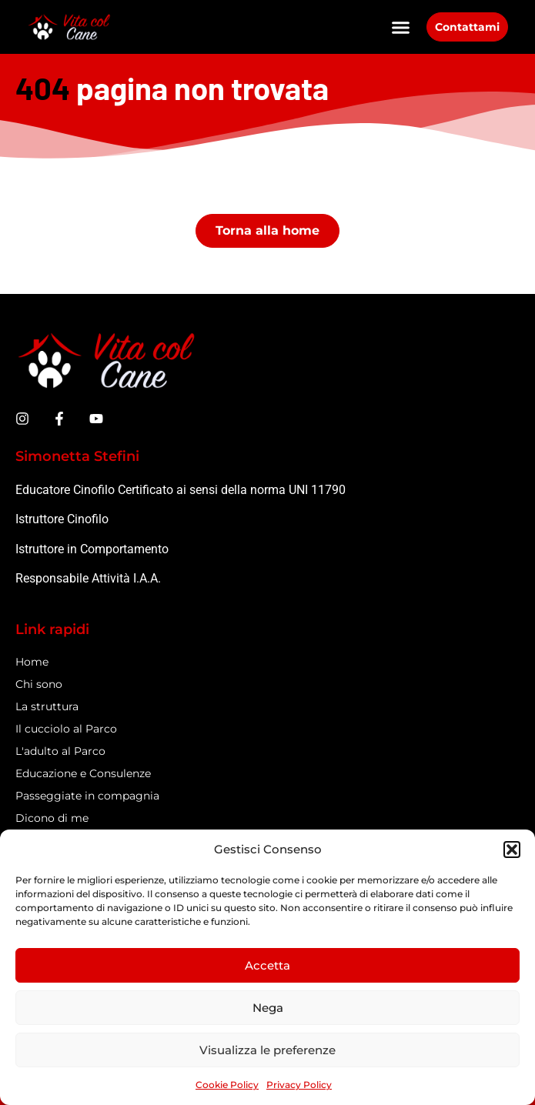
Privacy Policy (299, 1084)
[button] (512, 849)
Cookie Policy (227, 1084)
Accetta (267, 965)
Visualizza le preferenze (267, 1050)
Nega (267, 1007)
